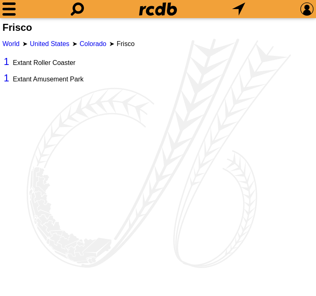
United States (50, 43)
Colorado (93, 43)
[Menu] (9, 9)
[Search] (77, 9)
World (11, 43)
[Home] (158, 9)
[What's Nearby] (238, 9)
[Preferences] (307, 9)
